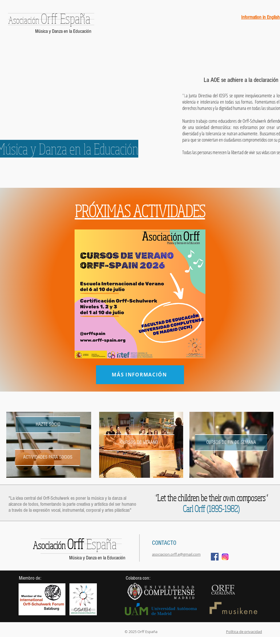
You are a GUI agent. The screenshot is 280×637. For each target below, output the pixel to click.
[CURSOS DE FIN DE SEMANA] (231, 442)
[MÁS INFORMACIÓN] (140, 374)
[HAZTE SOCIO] (48, 424)
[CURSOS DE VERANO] (139, 442)
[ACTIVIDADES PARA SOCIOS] (47, 457)
